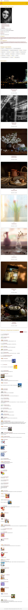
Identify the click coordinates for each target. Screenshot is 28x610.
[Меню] (27, 3)
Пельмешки (14, 322)
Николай (21, 38)
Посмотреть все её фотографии (5, 24)
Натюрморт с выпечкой (14, 190)
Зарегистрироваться (6, 0)
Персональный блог (3, 23)
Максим (11, 38)
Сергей (2, 42)
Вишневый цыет (14, 156)
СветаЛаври (6, 587)
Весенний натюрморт (14, 157)
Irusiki (8, 559)
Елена (2, 37)
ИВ (18, 37)
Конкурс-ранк (2, 33)
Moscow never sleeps (14, 89)
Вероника (6, 38)
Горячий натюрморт (14, 323)
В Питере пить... (14, 289)
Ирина (6, 37)
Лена (5, 346)
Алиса (22, 37)
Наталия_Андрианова (8, 432)
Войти (1, 0)
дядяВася (6, 512)
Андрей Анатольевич (13, 37)
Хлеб (14, 189)
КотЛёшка (16, 38)
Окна (14, 290)
